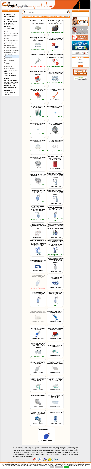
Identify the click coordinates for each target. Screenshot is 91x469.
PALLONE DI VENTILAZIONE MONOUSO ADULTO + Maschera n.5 (38, 191)
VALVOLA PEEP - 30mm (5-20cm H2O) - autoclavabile (55, 413)
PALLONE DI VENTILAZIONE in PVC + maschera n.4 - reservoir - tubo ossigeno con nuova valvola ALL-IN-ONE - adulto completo (55, 243)
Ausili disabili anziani (10, 21)
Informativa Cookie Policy (43, 467)
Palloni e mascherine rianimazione (10, 56)
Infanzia (6, 78)
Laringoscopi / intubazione (12, 50)
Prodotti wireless (9, 83)
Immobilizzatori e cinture (11, 43)
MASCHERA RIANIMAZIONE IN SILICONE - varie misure (55, 141)
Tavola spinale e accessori (11, 70)
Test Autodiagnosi (9, 92)
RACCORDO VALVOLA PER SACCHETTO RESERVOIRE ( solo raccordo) (38, 362)
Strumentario (8, 90)
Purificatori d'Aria (9, 85)
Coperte (7, 38)
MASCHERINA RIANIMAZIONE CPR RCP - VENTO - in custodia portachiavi (38, 73)
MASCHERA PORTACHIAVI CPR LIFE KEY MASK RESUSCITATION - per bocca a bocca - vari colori (55, 39)
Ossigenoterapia (9, 54)
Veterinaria (7, 94)
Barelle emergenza (9, 31)
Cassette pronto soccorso (11, 35)
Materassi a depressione (11, 52)
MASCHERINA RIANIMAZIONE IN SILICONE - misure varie (38, 175)
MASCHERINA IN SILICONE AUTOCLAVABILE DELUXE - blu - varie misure (38, 260)
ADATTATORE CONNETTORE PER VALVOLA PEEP (38, 396)
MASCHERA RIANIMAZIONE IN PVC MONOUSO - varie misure (55, 73)
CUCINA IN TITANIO (9, 25)
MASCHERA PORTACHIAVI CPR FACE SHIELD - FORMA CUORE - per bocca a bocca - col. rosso (55, 56)
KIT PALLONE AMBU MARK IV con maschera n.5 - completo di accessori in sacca (55, 328)
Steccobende (8, 66)
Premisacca (8, 58)
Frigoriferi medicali (10, 75)
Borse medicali (8, 23)
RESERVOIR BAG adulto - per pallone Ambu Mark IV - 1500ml (47, 430)
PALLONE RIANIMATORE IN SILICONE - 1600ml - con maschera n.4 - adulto (38, 277)
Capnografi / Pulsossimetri (11, 33)
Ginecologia (7, 77)
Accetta (67, 467)
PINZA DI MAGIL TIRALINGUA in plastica (55, 90)
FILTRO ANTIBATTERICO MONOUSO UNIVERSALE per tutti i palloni (55, 345)
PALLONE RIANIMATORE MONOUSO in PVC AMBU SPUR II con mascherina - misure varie (38, 226)
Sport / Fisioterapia (10, 87)
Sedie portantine (9, 65)
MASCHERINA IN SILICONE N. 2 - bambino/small (38, 141)
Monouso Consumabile (11, 82)
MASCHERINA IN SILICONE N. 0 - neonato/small (55, 107)
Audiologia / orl (9, 19)
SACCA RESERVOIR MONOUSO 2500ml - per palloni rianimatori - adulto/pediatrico (55, 362)
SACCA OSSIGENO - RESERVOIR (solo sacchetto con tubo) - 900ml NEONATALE (38, 379)
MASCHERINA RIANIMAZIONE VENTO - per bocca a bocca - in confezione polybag (38, 39)
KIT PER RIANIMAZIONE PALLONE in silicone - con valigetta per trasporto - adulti (38, 311)
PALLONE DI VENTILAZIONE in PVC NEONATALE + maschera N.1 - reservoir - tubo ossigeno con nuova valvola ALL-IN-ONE (55, 226)
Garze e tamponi (9, 42)
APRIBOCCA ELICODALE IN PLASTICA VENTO (38, 107)
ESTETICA (6, 71)
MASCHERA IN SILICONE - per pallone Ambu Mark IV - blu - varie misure (55, 277)
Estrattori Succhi (9, 73)
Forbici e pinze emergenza (11, 40)
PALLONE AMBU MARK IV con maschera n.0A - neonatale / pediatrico (38, 328)
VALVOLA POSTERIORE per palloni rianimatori (55, 124)
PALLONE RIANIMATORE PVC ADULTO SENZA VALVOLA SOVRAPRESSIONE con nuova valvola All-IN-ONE (37, 208)
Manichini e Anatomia (10, 80)
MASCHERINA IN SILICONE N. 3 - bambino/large (38, 158)
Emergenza (7, 30)
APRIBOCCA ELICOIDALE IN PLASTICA (38, 55)
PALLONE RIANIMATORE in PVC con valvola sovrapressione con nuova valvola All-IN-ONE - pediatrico (55, 192)
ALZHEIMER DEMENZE (9, 16)
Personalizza (59, 467)
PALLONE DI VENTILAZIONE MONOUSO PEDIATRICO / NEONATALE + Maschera (55, 208)
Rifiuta (52, 467)
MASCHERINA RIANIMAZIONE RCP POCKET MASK (38, 90)
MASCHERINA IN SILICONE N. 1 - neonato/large (38, 124)
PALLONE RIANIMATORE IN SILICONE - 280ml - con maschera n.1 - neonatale (55, 294)
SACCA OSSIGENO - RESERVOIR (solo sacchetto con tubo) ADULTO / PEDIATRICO (55, 379)
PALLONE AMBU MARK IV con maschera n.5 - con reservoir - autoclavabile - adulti (55, 311)
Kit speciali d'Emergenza (11, 47)
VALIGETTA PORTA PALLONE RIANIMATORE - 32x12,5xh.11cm (55, 396)
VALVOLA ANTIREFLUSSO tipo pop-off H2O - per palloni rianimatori (38, 413)
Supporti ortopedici (10, 68)
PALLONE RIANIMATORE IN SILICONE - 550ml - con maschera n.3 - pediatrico (38, 294)
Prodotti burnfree (9, 60)
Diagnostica (7, 26)
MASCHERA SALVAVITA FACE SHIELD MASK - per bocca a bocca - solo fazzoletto (37, 22)
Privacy (82, 7)
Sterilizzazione (8, 89)
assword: (80, 62)
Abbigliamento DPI (9, 14)
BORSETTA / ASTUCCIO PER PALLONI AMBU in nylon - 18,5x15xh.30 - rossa (55, 158)
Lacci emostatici (9, 49)
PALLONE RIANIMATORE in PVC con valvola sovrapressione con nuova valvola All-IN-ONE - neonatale (55, 175)
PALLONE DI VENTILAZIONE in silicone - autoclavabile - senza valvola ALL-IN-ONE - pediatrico (55, 260)
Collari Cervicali (9, 37)
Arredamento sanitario (11, 18)
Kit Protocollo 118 (9, 45)
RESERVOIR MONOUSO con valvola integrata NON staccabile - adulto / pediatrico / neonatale (38, 345)
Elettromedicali (9, 28)
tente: (81, 59)
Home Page (6, 13)
